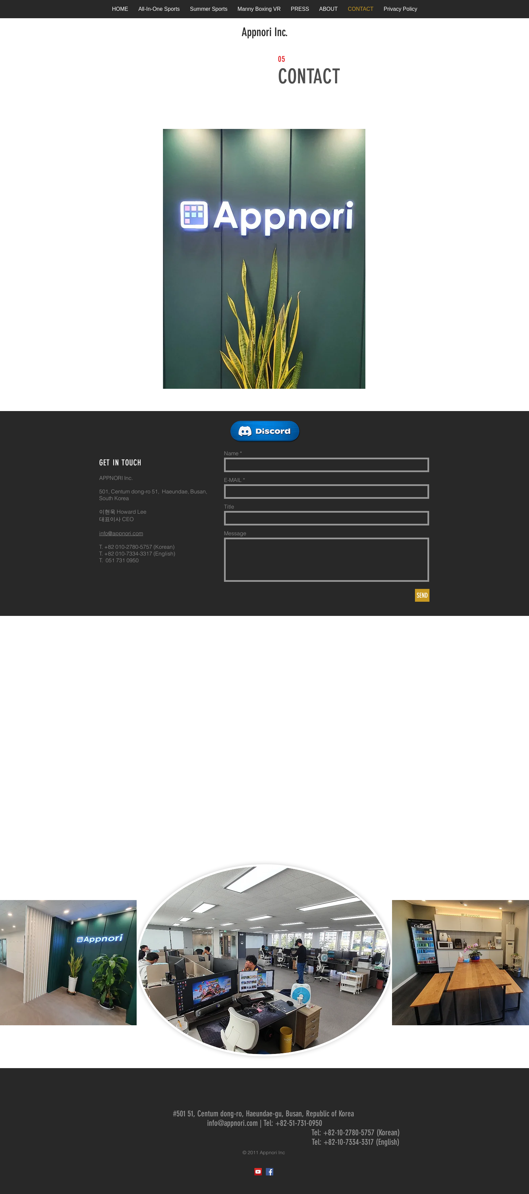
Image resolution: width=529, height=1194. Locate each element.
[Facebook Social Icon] (269, 1171)
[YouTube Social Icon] (258, 1171)
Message (235, 533)
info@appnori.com (121, 533)
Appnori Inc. (265, 32)
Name (231, 453)
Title (229, 506)
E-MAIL (233, 480)
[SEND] (422, 595)
